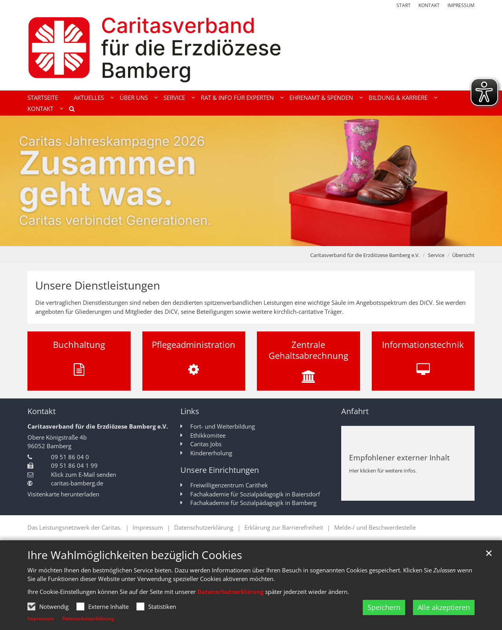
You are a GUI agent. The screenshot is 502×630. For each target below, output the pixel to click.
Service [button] (174, 97)
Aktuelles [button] (89, 97)
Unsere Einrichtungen (219, 470)
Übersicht (463, 255)
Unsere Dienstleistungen (97, 285)
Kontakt (41, 411)
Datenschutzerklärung (230, 592)
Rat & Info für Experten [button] (237, 97)
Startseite (42, 97)
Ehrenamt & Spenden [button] (321, 97)
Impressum (40, 618)
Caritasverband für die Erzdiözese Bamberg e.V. (365, 255)
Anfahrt (355, 411)
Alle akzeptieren (444, 607)
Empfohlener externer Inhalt (399, 457)
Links (189, 411)
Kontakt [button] (40, 108)
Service (436, 255)
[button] (69, 110)
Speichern (383, 607)
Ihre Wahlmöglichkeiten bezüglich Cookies (134, 555)
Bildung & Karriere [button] (398, 97)
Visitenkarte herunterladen (63, 494)
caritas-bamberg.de (77, 483)
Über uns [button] (134, 97)
